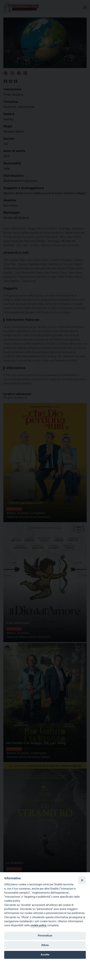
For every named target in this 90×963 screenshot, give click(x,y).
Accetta (45, 954)
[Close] (82, 880)
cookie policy (38, 925)
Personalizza (45, 935)
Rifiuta (45, 945)
